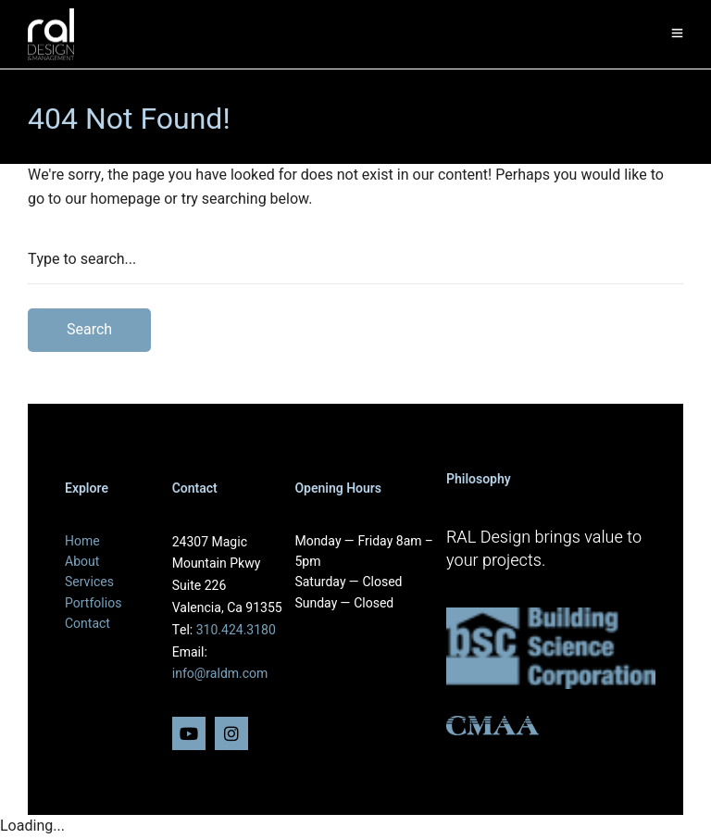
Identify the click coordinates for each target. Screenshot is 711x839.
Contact (87, 623)
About (82, 561)
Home (82, 541)
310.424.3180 (236, 630)
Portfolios (93, 603)
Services (89, 582)
